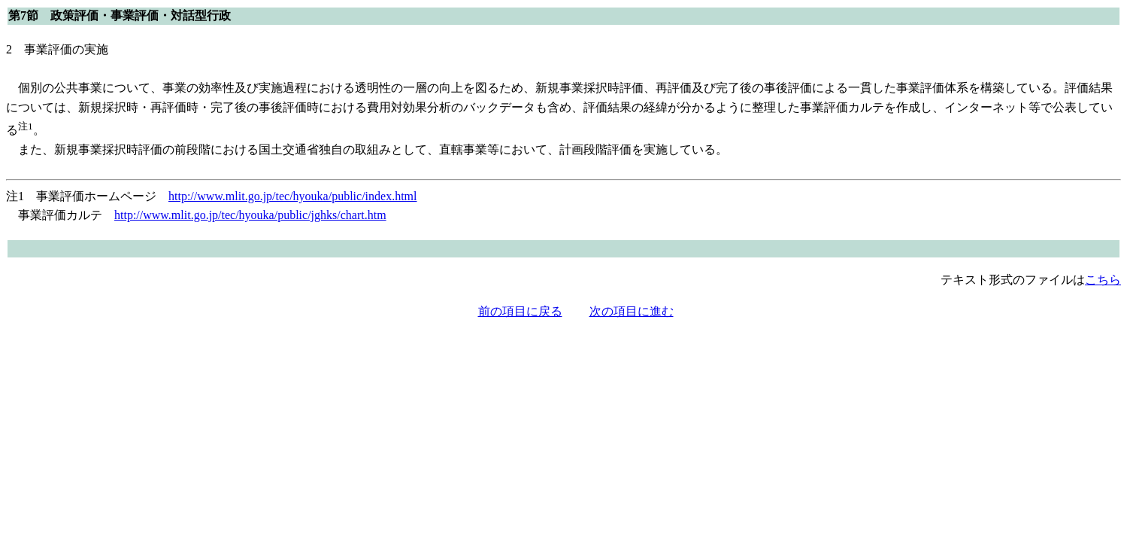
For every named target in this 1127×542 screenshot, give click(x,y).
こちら (1103, 279)
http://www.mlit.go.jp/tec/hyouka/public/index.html (292, 196)
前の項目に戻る (520, 311)
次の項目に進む (631, 311)
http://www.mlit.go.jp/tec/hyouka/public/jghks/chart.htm (250, 215)
